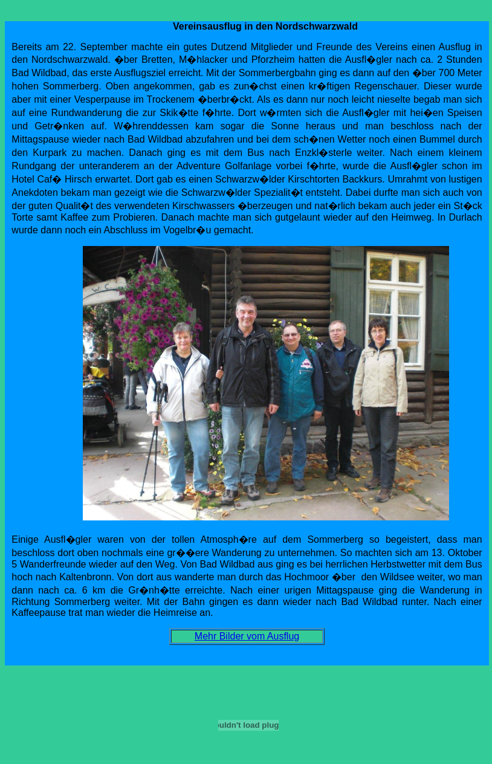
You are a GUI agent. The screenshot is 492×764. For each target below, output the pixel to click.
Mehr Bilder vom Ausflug (247, 636)
